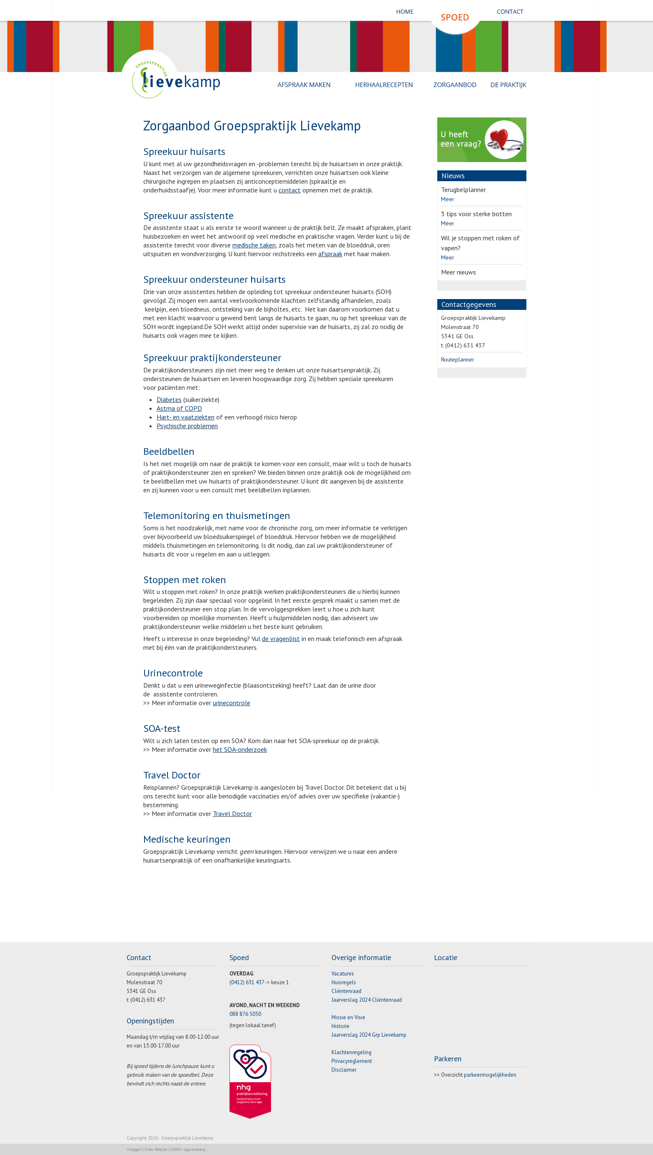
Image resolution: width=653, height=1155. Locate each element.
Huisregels (343, 982)
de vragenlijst (281, 638)
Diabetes (169, 399)
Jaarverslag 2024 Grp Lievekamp (368, 1034)
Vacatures (342, 973)
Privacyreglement (351, 1061)
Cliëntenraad (346, 991)
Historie (340, 1026)
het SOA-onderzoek (240, 749)
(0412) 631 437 (246, 982)
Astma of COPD (179, 408)
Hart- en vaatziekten (185, 417)
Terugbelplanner (463, 189)
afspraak (330, 253)
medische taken (254, 245)
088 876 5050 (245, 1014)
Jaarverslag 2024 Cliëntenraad (366, 999)
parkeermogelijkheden (490, 1074)
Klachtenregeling (351, 1052)
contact (290, 190)
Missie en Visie (348, 1017)
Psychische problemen (187, 426)
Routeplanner (457, 359)
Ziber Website (156, 1149)
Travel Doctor (232, 813)
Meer (447, 199)
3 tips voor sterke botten (476, 214)
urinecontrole (231, 702)
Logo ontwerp (194, 1149)
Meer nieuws (458, 272)
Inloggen (134, 1149)
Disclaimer (343, 1069)
